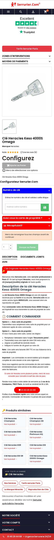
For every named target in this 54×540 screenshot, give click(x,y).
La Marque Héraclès (13, 489)
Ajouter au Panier (16, 165)
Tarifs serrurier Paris (30, 483)
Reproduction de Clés (38, 489)
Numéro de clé (27, 190)
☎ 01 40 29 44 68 (27, 390)
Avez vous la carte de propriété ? (27, 218)
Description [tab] (9, 257)
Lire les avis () (30, 152)
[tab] (27, 190)
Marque (6, 146)
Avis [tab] (4, 262)
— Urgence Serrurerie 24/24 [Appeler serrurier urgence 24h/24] (27, 536)
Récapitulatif (27, 226)
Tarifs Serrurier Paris (27, 48)
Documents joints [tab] (32, 257)
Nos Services (10, 483)
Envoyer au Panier (27, 247)
